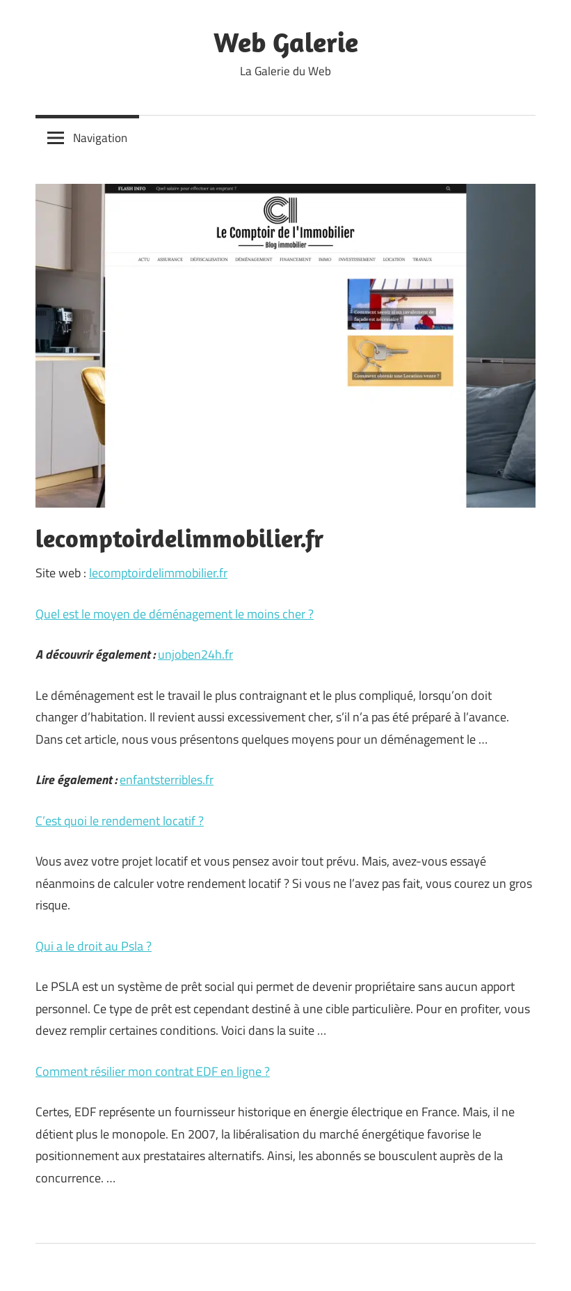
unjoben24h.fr (195, 654)
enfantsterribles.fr (167, 779)
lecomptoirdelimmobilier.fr (158, 572)
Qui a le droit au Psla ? (93, 946)
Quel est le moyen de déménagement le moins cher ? (174, 613)
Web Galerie (286, 41)
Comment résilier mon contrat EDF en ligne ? (152, 1071)
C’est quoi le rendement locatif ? (119, 820)
